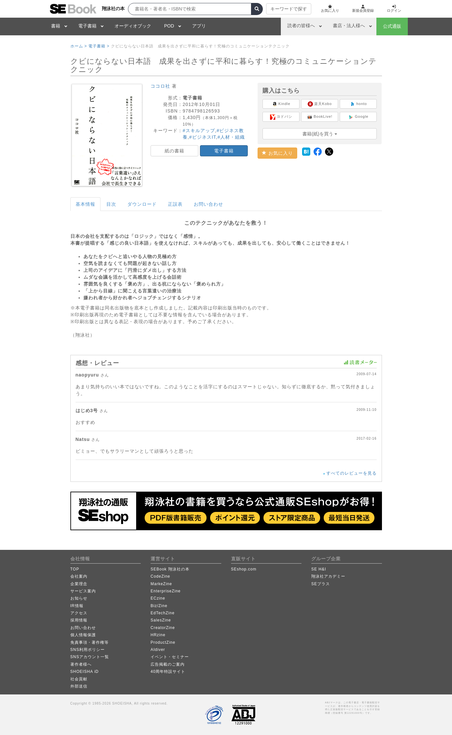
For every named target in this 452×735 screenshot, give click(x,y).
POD (169, 25)
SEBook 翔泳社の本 (170, 569)
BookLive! (319, 117)
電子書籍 (87, 25)
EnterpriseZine (166, 591)
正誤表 (175, 204)
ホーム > (78, 46)
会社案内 (78, 576)
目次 (111, 204)
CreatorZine (163, 627)
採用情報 (78, 620)
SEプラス (320, 584)
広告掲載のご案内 (168, 664)
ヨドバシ (281, 117)
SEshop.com (244, 569)
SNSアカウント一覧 (89, 657)
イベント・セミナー (170, 657)
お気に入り (277, 153)
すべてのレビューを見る (351, 473)
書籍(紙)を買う (319, 133)
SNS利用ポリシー (87, 649)
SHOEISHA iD (84, 671)
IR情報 (76, 606)
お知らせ (78, 598)
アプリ (199, 25)
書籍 (55, 25)
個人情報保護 (83, 635)
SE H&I (318, 569)
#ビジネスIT (202, 137)
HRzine (158, 635)
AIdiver (158, 649)
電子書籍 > (98, 46)
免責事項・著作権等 (89, 642)
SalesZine (161, 620)
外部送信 (78, 686)
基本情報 (85, 204)
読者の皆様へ (301, 25)
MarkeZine (161, 584)
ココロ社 (160, 86)
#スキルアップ (199, 130)
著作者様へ (81, 664)
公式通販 (392, 26)
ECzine (158, 598)
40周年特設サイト (168, 671)
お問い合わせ (208, 204)
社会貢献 (78, 679)
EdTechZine (162, 613)
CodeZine (160, 576)
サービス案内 (83, 591)
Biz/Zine (159, 606)
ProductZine (163, 642)
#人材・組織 (231, 137)
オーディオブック (133, 25)
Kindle (281, 104)
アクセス (78, 613)
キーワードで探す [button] (283, 8)
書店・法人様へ (349, 25)
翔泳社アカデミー (328, 576)
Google (358, 117)
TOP (74, 569)
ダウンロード (142, 204)
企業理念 (78, 584)
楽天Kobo (320, 104)
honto (358, 104)
